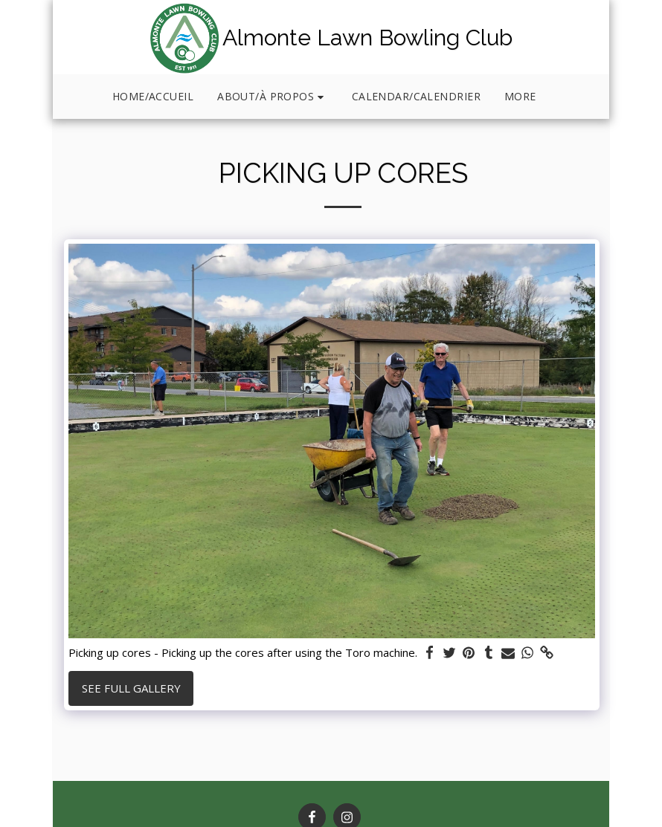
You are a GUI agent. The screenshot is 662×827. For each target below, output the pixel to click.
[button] (272, 97)
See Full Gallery (131, 688)
